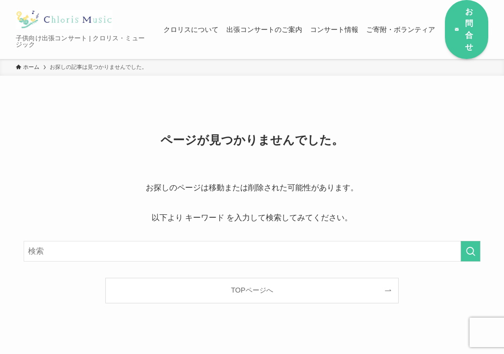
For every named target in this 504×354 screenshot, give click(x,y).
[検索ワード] (252, 251)
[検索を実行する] (470, 251)
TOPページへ (252, 290)
